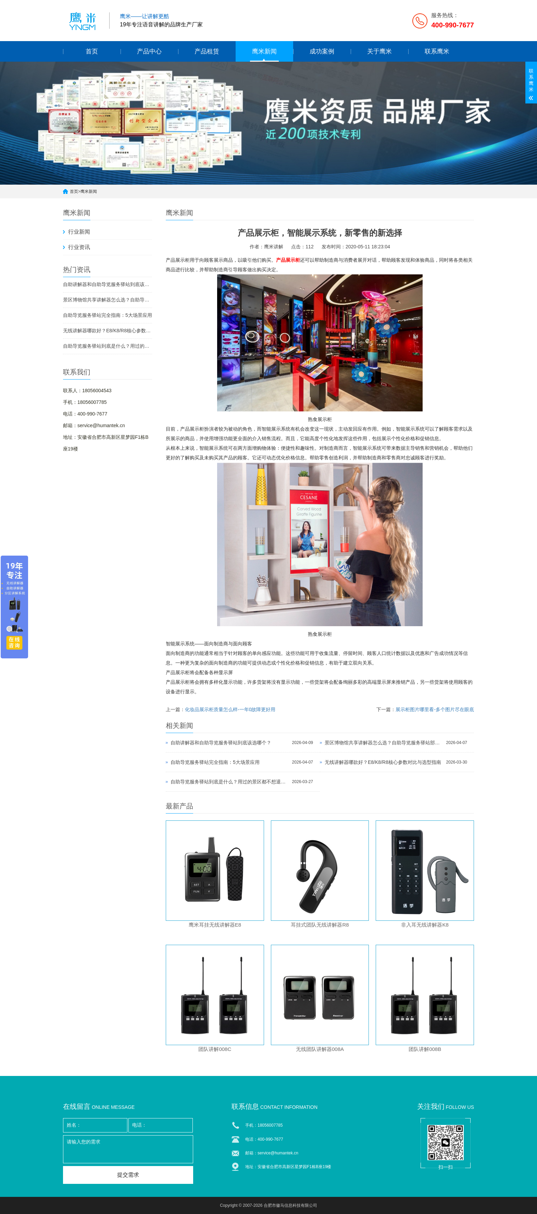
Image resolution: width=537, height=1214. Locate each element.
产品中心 (149, 51)
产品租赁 (207, 51)
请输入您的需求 (128, 1149)
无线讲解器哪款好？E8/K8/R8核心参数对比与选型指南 (107, 330)
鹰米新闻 (264, 51)
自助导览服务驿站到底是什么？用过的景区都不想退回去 (107, 346)
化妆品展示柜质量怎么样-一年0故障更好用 (230, 709)
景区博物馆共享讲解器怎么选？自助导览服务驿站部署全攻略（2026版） (107, 299)
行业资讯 (79, 247)
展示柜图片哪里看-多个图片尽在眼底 (435, 709)
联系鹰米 (437, 51)
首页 (92, 51)
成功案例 (322, 51)
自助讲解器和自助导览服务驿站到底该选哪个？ (107, 284)
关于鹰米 (379, 51)
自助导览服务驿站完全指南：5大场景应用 (107, 315)
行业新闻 (79, 232)
